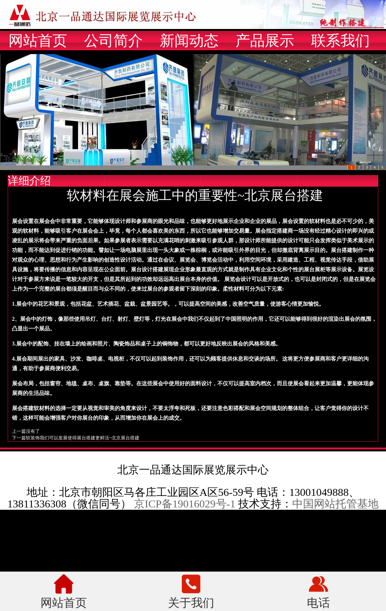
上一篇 (19, 431)
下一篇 (19, 438)
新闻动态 (189, 40)
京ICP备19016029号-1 (184, 504)
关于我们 (191, 601)
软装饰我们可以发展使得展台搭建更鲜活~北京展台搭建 (83, 438)
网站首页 (37, 40)
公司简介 (113, 40)
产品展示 (264, 40)
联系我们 (340, 40)
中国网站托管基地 (335, 504)
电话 (318, 601)
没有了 (33, 431)
